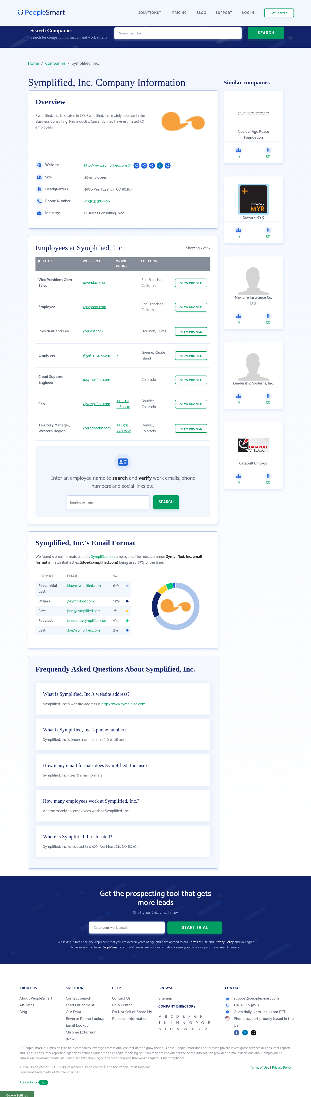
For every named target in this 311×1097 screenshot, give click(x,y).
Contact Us (121, 998)
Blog (23, 1012)
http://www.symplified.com (105, 165)
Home (33, 63)
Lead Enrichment (80, 1005)
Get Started (279, 13)
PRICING (179, 13)
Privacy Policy (224, 942)
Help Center (122, 1005)
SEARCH (266, 40)
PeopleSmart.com (114, 947)
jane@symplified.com (84, 611)
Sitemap (165, 998)
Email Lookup (77, 1025)
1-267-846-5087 (242, 1005)
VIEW (191, 283)
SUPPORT (224, 13)
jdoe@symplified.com (84, 586)
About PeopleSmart (35, 998)
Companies (55, 63)
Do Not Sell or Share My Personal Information (132, 1015)
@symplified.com (96, 379)
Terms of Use (198, 942)
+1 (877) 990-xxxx (123, 428)
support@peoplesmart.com (252, 998)
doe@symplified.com (83, 630)
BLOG (201, 13)
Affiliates (26, 1005)
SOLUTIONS (149, 13)
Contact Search (78, 998)
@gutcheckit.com (97, 428)
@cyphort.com (94, 307)
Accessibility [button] (33, 1082)
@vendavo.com (95, 283)
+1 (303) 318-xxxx (97, 201)
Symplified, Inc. (103, 556)
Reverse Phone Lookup (85, 1019)
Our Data (73, 1012)
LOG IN (248, 13)
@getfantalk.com (96, 355)
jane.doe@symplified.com (87, 620)
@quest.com (93, 331)
